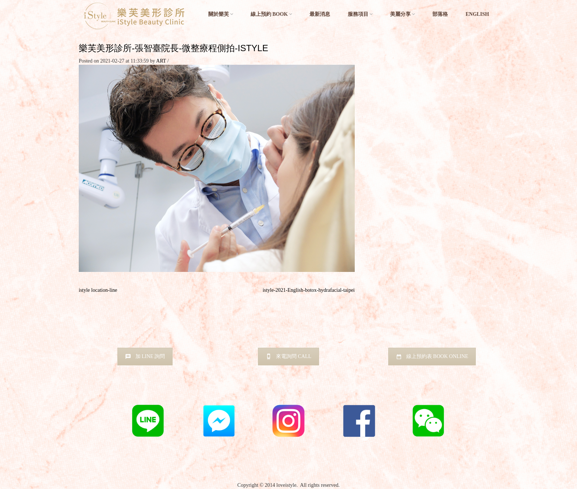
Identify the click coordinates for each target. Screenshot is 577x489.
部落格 (440, 14)
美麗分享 (400, 14)
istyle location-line (98, 290)
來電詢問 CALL (288, 356)
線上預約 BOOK (269, 14)
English (477, 14)
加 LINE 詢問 (145, 356)
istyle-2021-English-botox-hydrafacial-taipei (309, 290)
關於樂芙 (218, 14)
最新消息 (319, 14)
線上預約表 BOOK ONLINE (432, 356)
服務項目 (358, 14)
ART (161, 61)
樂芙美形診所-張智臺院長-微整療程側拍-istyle (173, 48)
